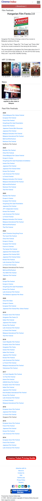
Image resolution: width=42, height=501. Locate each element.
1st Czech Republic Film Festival (12, 374)
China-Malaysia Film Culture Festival (13, 115)
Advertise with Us (21, 468)
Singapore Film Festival (9, 417)
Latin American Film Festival (11, 174)
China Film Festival (8, 153)
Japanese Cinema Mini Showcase (13, 128)
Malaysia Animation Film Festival (12, 133)
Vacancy (21, 482)
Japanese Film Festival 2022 (11, 254)
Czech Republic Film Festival (11, 342)
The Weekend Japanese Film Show (13, 294)
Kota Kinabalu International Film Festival (14, 392)
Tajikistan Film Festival (9, 275)
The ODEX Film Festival (9, 273)
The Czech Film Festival (10, 236)
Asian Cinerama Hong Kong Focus (13, 233)
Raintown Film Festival (9, 141)
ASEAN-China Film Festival (10, 382)
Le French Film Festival (9, 265)
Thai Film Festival (8, 189)
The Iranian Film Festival (10, 249)
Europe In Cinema (8, 158)
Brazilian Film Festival (9, 150)
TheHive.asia (21, 477)
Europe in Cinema (8, 241)
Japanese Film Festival (9, 131)
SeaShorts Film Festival (10, 144)
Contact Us (21, 473)
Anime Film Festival (8, 379)
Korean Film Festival (9, 171)
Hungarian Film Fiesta (9, 347)
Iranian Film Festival (9, 125)
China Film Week (8, 301)
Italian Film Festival (8, 320)
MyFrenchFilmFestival (9, 139)
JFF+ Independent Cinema (10, 209)
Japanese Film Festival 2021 (11, 252)
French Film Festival (9, 120)
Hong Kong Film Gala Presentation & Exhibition (16, 161)
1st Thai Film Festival (9, 377)
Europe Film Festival (9, 281)
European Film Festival (9, 118)
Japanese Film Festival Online (11, 168)
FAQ (21, 475)
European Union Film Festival (11, 314)
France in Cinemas (8, 246)
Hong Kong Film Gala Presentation (13, 123)
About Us (21, 470)
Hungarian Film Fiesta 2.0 (10, 317)
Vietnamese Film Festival (10, 368)
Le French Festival (8, 176)
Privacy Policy (21, 480)
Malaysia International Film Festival (13, 136)
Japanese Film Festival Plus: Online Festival (15, 308)
